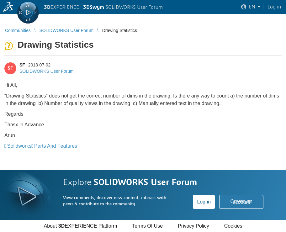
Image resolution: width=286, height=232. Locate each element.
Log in (204, 201)
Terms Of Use (147, 226)
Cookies (233, 226)
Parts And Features (55, 146)
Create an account (241, 202)
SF (22, 64)
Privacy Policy (193, 226)
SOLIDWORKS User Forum (46, 71)
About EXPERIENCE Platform (80, 226)
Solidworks (19, 146)
